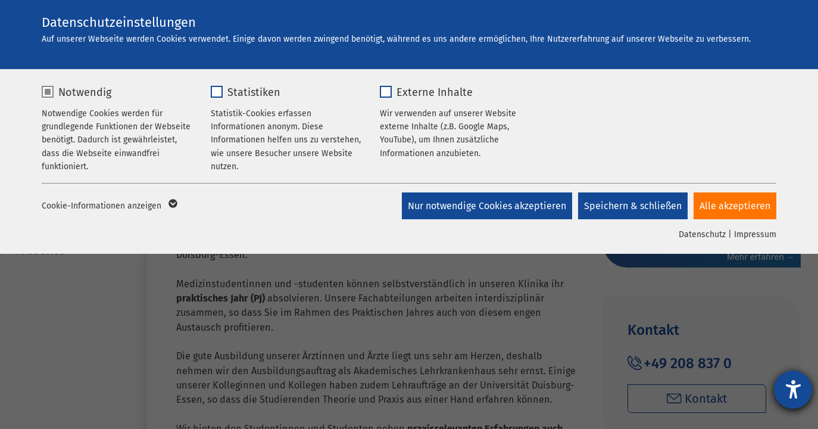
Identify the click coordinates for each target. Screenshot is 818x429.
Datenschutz (702, 234)
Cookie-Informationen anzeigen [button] (109, 206)
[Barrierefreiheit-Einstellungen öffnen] (793, 390)
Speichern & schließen (633, 206)
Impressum (755, 234)
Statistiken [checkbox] (253, 92)
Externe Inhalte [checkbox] (434, 92)
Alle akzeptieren (735, 206)
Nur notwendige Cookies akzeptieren (487, 206)
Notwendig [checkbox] (84, 92)
